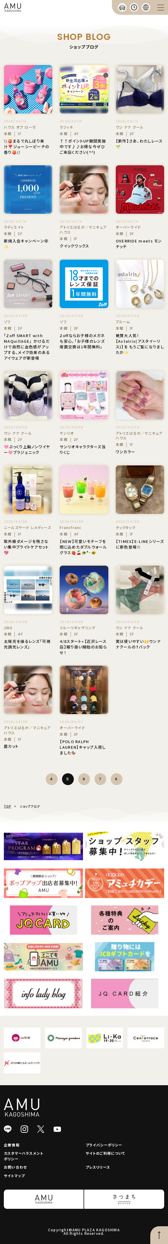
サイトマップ (14, 1175)
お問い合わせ (15, 1166)
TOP (7, 806)
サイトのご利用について (105, 1153)
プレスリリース (98, 1166)
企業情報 (11, 1144)
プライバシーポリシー (104, 1144)
